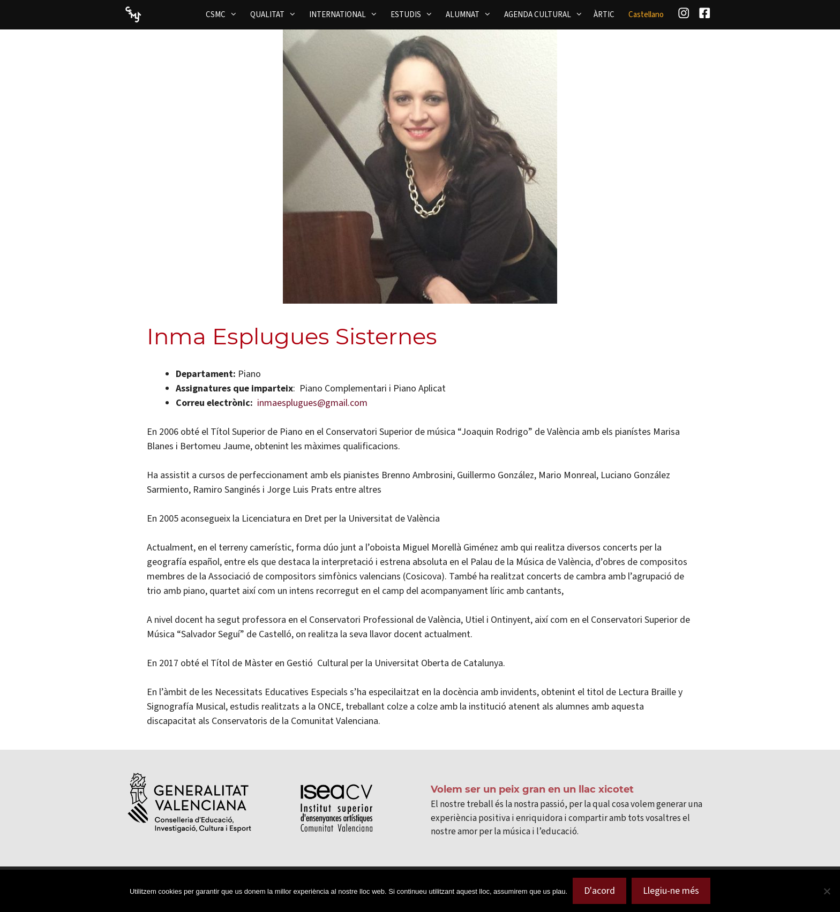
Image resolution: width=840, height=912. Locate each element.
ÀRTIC (604, 14)
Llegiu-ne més (671, 890)
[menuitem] (646, 14)
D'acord (599, 890)
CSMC (225, 14)
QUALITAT (276, 14)
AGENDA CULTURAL (546, 14)
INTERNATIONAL (346, 14)
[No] (826, 891)
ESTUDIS (415, 14)
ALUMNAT (472, 14)
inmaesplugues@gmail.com (312, 402)
